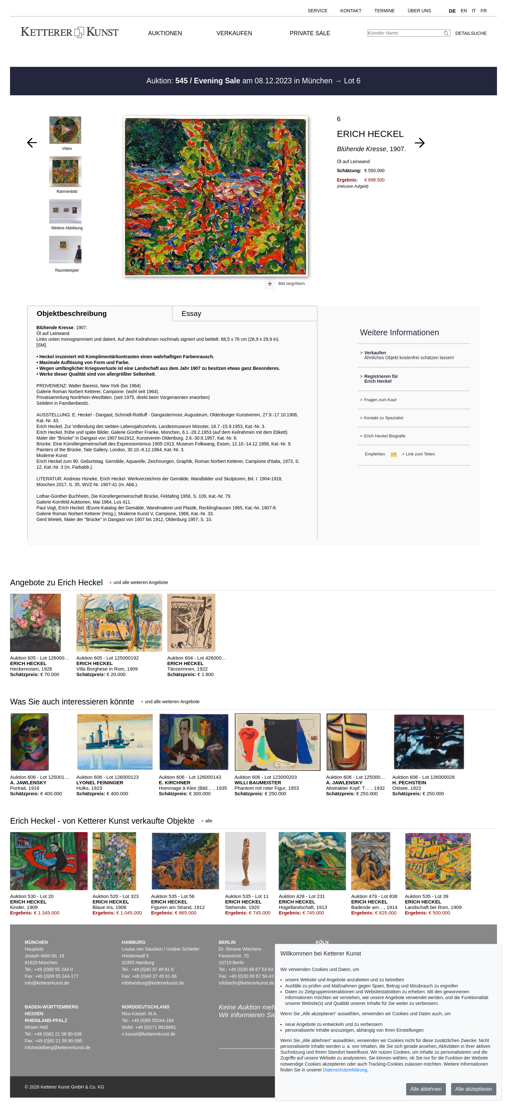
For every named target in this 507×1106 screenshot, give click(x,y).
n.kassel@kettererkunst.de (149, 1034)
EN (464, 10)
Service (318, 10)
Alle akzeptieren (473, 1089)
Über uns (419, 10)
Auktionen (165, 33)
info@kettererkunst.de (47, 983)
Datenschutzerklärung (345, 1069)
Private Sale (310, 33)
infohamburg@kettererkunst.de (153, 983)
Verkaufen (234, 33)
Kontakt (350, 10)
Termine (384, 10)
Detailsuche (471, 33)
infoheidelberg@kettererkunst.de (58, 1047)
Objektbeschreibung (72, 313)
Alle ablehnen (426, 1089)
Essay (191, 313)
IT (474, 10)
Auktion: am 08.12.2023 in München (240, 81)
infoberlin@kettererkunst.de (246, 983)
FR (484, 10)
